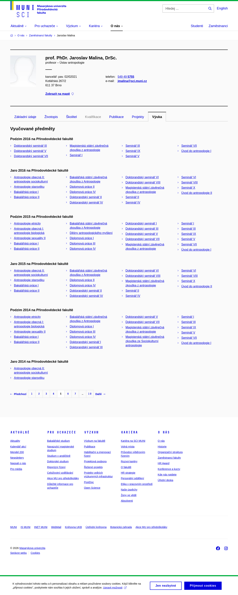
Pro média (16, 469)
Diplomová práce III (82, 243)
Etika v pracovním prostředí (136, 484)
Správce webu (18, 552)
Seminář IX (133, 151)
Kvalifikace (93, 117)
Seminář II (132, 197)
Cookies (35, 552)
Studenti (197, 26)
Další (100, 394)
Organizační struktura (170, 452)
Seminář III (133, 145)
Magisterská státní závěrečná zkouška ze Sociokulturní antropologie (145, 341)
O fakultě (126, 467)
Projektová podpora (95, 461)
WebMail (56, 527)
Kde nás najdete (167, 474)
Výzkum (91, 432)
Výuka (157, 117)
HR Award (163, 463)
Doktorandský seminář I (141, 223)
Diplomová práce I (82, 238)
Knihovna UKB (73, 527)
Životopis (51, 117)
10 (90, 393)
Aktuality (15, 440)
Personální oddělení (132, 478)
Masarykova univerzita (32, 548)
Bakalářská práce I (26, 192)
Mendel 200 (17, 452)
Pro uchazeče (61, 432)
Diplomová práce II (82, 186)
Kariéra (129, 432)
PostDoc (89, 482)
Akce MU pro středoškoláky (63, 478)
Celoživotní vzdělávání (60, 472)
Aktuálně (20, 432)
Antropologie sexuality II (30, 238)
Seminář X (188, 187)
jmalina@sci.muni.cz (132, 81)
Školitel (71, 117)
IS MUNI (25, 527)
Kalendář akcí (18, 446)
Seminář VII (189, 145)
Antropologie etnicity (27, 223)
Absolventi (127, 500)
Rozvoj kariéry (129, 461)
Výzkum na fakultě (94, 440)
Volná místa (127, 446)
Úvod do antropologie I (196, 151)
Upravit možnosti (115, 588)
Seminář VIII (189, 182)
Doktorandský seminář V (30, 151)
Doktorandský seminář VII (31, 156)
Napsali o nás (18, 463)
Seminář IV (133, 202)
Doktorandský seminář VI (142, 177)
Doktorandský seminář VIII (143, 182)
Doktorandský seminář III (30, 145)
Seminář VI (188, 177)
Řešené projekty (93, 467)
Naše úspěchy (129, 489)
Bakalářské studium (58, 440)
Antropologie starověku (29, 186)
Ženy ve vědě (128, 495)
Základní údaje (25, 117)
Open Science (92, 487)
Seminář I (76, 155)
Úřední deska (165, 480)
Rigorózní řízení (56, 467)
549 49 (126, 76)
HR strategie (128, 472)
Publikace (116, 117)
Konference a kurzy (169, 469)
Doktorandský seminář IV (86, 202)
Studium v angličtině (58, 455)
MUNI (13, 527)
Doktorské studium (58, 461)
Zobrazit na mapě (59, 94)
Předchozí (18, 394)
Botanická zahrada (121, 527)
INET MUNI (40, 527)
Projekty (138, 117)
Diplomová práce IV (83, 192)
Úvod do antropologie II (196, 192)
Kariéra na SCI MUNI (133, 440)
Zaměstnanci (218, 26)
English (222, 8)
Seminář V (132, 156)
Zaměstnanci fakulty (169, 457)
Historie (162, 446)
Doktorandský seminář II (86, 197)
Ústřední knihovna (96, 527)
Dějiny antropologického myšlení (91, 233)
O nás (164, 432)
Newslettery (17, 457)
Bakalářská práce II (26, 197)
